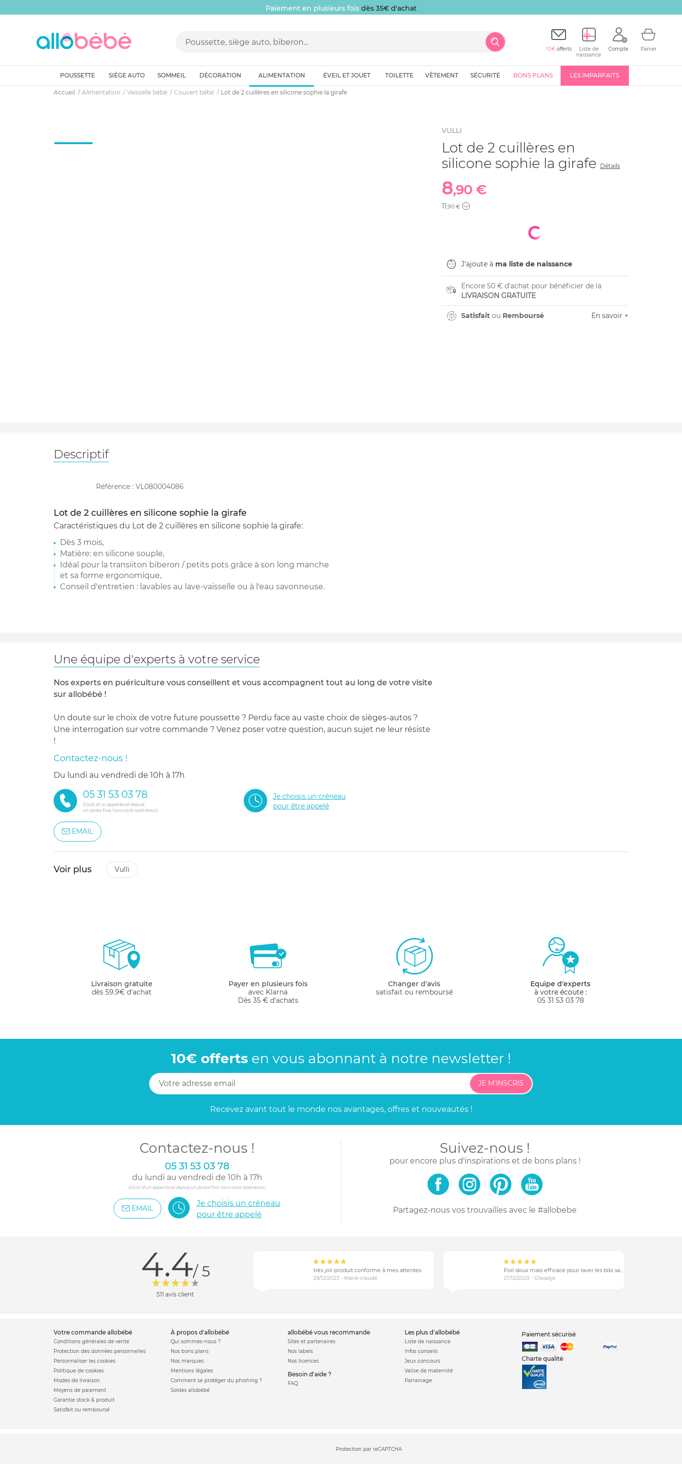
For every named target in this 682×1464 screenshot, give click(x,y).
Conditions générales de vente (91, 1341)
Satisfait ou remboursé (82, 1410)
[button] (466, 206)
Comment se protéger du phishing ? (216, 1380)
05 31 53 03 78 (560, 1000)
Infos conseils (421, 1351)
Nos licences (303, 1361)
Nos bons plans (190, 1351)
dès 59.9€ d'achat (122, 970)
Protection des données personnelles (100, 1351)
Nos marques (187, 1361)
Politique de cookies (79, 1371)
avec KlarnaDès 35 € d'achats (268, 970)
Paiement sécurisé (549, 1334)
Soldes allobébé (190, 1390)
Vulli (122, 869)
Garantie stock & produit (84, 1400)
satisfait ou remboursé (414, 966)
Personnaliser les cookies (85, 1361)
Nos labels (300, 1351)
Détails (610, 165)
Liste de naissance (427, 1341)
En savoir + (609, 315)
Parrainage (418, 1380)
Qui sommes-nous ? (196, 1341)
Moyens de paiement (80, 1390)
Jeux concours (422, 1361)
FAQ (293, 1383)
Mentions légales (192, 1371)
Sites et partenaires (311, 1341)
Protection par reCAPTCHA (369, 1449)
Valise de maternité (429, 1371)
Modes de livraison (77, 1380)
